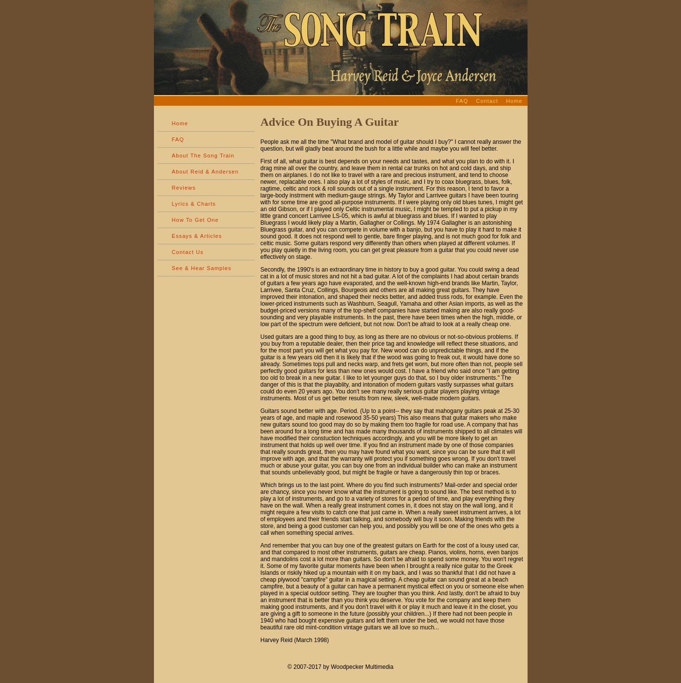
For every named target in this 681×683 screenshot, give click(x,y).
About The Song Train (203, 155)
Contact (487, 101)
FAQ (462, 101)
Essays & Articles (197, 236)
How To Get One (195, 220)
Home (514, 101)
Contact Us (188, 252)
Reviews (184, 188)
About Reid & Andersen (205, 172)
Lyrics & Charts (194, 204)
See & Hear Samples (202, 268)
